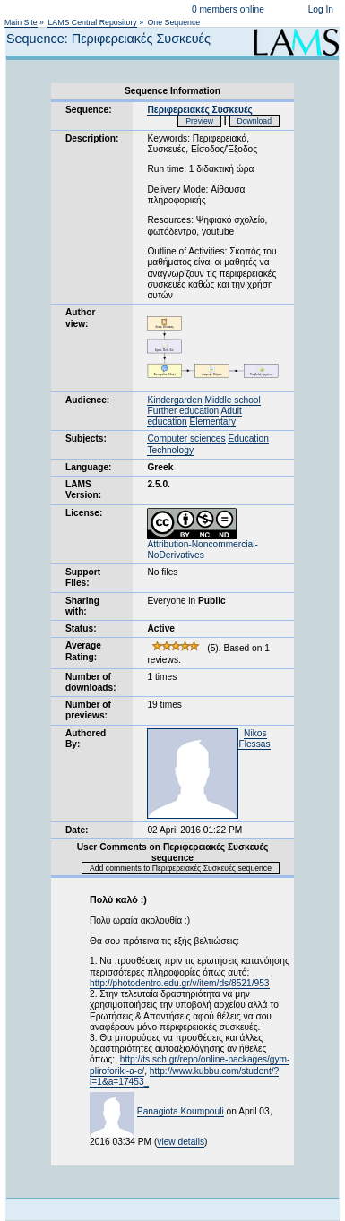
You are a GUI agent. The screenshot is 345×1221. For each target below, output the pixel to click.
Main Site (21, 22)
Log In (320, 9)
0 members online (228, 9)
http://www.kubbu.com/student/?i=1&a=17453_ (184, 1076)
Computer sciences (186, 438)
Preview (199, 120)
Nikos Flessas (254, 738)
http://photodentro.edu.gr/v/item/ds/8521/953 (180, 983)
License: (83, 513)
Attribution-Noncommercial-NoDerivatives (202, 545)
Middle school (232, 400)
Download (254, 120)
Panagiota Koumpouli (180, 1111)
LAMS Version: (83, 489)
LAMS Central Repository (91, 22)
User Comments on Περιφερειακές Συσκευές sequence (173, 852)
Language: (88, 467)
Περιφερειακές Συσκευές (199, 110)
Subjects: (86, 438)
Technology (170, 450)
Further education (183, 411)
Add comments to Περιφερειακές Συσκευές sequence (181, 868)
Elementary (212, 421)
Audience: (87, 400)
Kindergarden (174, 400)
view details (180, 1142)
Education (248, 438)
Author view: (80, 317)
